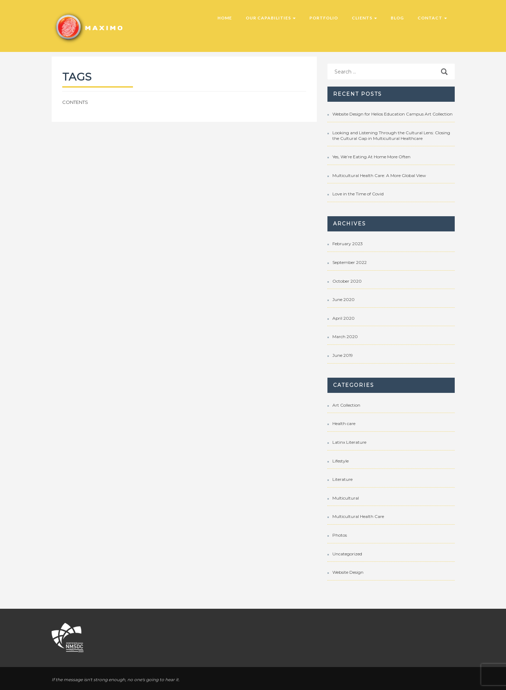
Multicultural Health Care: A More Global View (379, 175)
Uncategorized (347, 553)
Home (224, 17)
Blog (397, 17)
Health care (343, 423)
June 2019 (342, 355)
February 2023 (347, 243)
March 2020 (345, 336)
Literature (342, 479)
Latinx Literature (349, 442)
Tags (77, 76)
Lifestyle (340, 461)
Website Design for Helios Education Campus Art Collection (392, 114)
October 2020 (347, 281)
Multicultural (345, 498)
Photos (339, 535)
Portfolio (323, 17)
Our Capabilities (271, 17)
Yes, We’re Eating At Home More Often (371, 156)
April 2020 (343, 318)
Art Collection (346, 405)
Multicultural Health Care (358, 516)
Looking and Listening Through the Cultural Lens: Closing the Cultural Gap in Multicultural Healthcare (391, 135)
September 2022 (349, 262)
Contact (432, 17)
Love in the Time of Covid (358, 193)
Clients (364, 17)
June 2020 (343, 299)
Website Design (347, 572)
